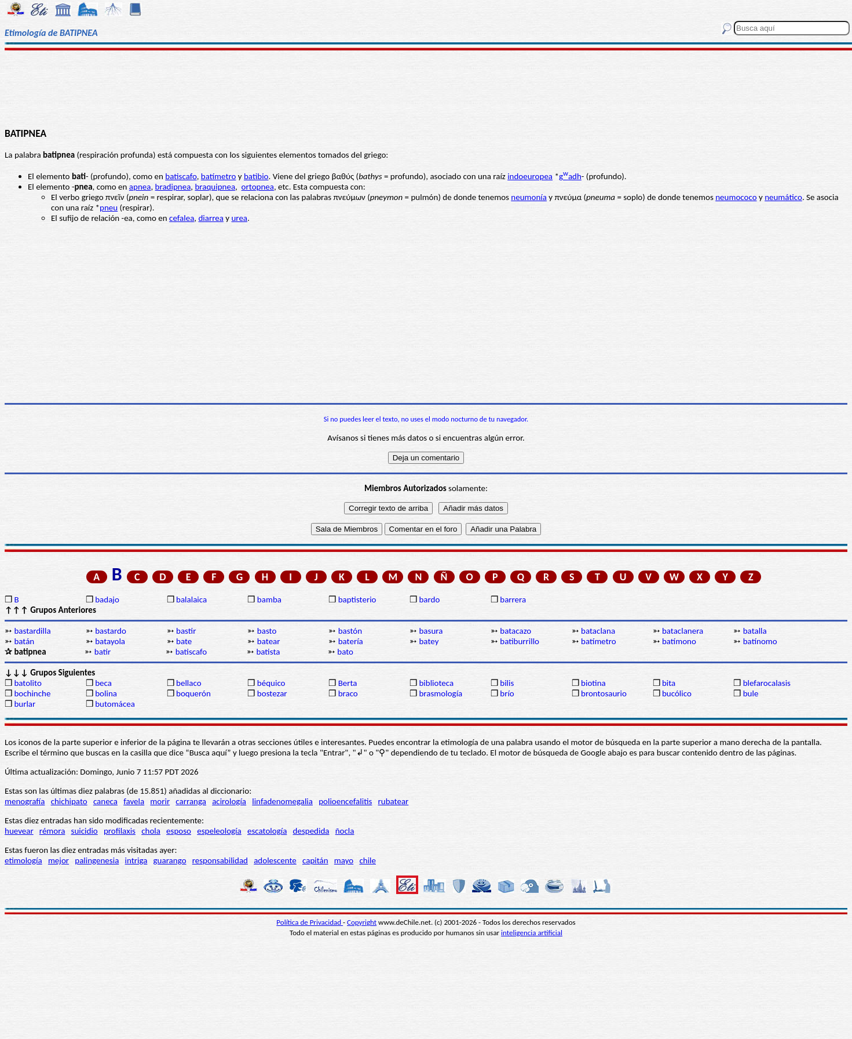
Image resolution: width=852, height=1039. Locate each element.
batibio (256, 176)
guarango (170, 860)
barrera (513, 599)
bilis (507, 683)
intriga (136, 860)
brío (507, 693)
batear (268, 641)
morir (160, 801)
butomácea (115, 704)
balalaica (191, 599)
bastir (186, 631)
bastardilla (32, 631)
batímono (679, 641)
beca (103, 683)
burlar (24, 704)
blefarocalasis (767, 683)
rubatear (393, 801)
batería (350, 641)
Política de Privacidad (309, 922)
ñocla (344, 831)
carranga (190, 801)
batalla (755, 631)
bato (345, 651)
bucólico (677, 693)
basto (267, 631)
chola (150, 831)
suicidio (84, 831)
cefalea (181, 218)
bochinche (32, 693)
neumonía (529, 197)
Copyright (361, 922)
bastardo (110, 631)
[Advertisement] (426, 88)
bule (751, 693)
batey (428, 641)
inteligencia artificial (531, 932)
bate (184, 641)
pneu (109, 207)
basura (431, 631)
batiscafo (180, 176)
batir (102, 651)
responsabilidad (220, 860)
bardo (429, 599)
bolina (106, 693)
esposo (178, 831)
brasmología (440, 693)
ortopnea (258, 186)
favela (133, 801)
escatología (267, 831)
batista (268, 651)
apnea (140, 186)
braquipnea (215, 186)
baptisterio (357, 599)
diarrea (210, 218)
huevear (19, 831)
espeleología (219, 831)
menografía (25, 801)
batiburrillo (519, 641)
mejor (58, 860)
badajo (107, 599)
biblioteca (436, 683)
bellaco (189, 683)
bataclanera (682, 631)
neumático (783, 197)
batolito (27, 683)
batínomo (760, 641)
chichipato (69, 801)
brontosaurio (604, 693)
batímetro (218, 176)
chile (367, 860)
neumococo (735, 197)
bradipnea (173, 186)
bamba (269, 599)
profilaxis (120, 831)
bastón (350, 631)
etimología (23, 860)
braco (348, 693)
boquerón (193, 693)
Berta (347, 683)
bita (668, 683)
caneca (105, 801)
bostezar (272, 693)
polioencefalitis (345, 801)
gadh (570, 176)
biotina (593, 683)
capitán (315, 860)
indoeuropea (530, 176)
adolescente (275, 860)
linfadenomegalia (282, 801)
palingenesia (97, 860)
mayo (343, 860)
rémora (52, 831)
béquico (271, 683)
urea (239, 218)
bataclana (598, 631)
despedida (311, 831)
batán (24, 641)
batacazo (515, 631)
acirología (229, 801)
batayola (110, 641)
